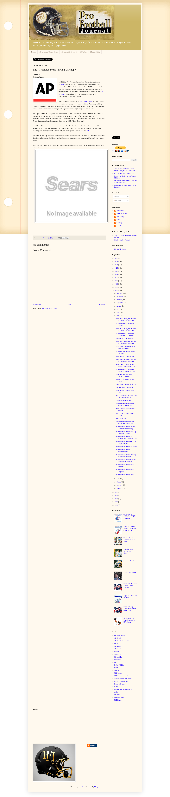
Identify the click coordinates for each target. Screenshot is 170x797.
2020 (116, 277)
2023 (116, 268)
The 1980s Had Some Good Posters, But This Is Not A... (126, 423)
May (118, 316)
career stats (117, 654)
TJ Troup (119, 223)
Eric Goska (120, 210)
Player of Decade (119, 684)
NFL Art (83, 52)
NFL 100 (117, 670)
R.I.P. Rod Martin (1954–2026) (124, 173)
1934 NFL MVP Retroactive (125, 356)
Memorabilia (95, 52)
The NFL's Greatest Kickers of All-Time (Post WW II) (130, 517)
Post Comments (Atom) (49, 308)
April (118, 479)
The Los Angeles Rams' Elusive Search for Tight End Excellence (124, 170)
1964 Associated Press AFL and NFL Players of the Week (126, 342)
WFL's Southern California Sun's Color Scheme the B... (126, 396)
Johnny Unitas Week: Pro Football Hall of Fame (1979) (126, 437)
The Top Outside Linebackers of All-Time (130, 540)
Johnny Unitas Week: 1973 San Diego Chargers (126, 442)
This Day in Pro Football (122, 240)
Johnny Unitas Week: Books (125, 475)
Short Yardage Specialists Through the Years (124, 375)
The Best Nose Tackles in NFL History (128, 551)
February (120, 485)
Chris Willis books (120, 249)
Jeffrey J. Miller (122, 213)
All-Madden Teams (130, 572)
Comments (118, 200)
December (120, 293)
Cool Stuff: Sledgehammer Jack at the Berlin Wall (126, 347)
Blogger (96, 787)
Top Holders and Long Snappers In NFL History (129, 620)
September (120, 303)
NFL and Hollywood (69, 52)
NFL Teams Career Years (48, 52)
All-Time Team (119, 649)
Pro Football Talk (86, 101)
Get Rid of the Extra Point (124, 387)
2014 (88, 131)
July (118, 309)
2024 (116, 265)
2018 (116, 284)
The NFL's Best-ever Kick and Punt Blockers (130, 586)
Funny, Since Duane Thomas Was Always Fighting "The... (126, 365)
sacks (116, 692)
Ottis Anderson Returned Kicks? (126, 384)
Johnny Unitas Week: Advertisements (123, 450)
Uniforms (117, 695)
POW (116, 686)
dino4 (84, 787)
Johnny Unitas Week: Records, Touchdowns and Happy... (126, 428)
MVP (116, 668)
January (119, 488)
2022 (116, 271)
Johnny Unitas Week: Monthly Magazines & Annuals (126, 461)
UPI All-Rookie (119, 697)
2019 (116, 281)
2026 (116, 258)
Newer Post (37, 304)
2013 (116, 499)
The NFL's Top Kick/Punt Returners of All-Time (130, 609)
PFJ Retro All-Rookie (121, 681)
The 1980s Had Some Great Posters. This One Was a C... (126, 404)
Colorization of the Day (123, 400)
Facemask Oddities (130, 561)
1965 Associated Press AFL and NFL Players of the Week (126, 329)
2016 (116, 290)
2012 (116, 502)
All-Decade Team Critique (122, 641)
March (119, 482)
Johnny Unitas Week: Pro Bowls (126, 447)
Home (33, 52)
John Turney (120, 217)
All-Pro (116, 643)
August (119, 306)
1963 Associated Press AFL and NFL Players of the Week (126, 360)
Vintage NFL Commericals (124, 338)
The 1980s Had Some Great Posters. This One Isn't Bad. (125, 370)
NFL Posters (118, 673)
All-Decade (118, 638)
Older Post (101, 304)
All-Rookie (117, 646)
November (120, 296)
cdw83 (119, 226)
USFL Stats (117, 700)
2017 (116, 287)
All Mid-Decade (119, 635)
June (118, 312)
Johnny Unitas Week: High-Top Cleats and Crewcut (126, 432)
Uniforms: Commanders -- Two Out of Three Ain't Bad (125, 181)
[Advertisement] (124, 99)
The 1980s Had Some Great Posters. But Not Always (125, 334)
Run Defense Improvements (123, 689)
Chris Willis (118, 657)
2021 (116, 274)
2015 (82, 131)
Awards (116, 651)
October (119, 299)
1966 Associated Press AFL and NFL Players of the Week (126, 319)
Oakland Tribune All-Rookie (123, 678)
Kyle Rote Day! (121, 418)
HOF (115, 662)
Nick (118, 220)
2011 (116, 505)
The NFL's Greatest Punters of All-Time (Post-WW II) (130, 528)
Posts (116, 196)
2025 (116, 261)
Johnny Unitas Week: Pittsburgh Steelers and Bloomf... (126, 456)
